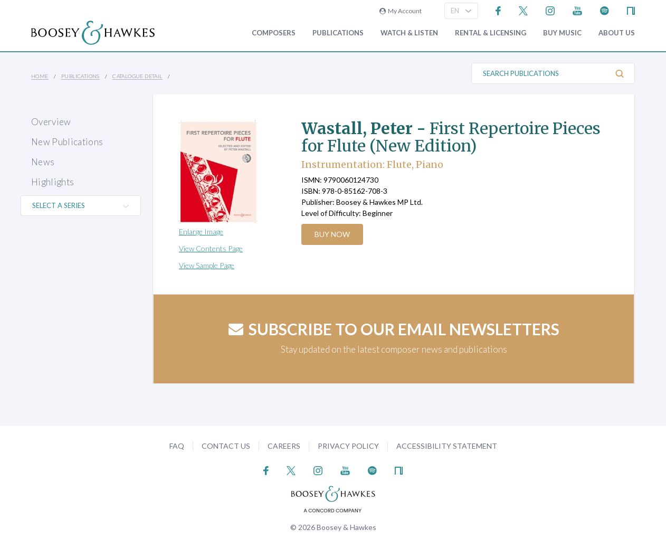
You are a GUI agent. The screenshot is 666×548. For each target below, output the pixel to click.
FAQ (176, 445)
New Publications (67, 141)
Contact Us (226, 445)
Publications (338, 33)
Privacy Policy (348, 445)
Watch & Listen (409, 33)
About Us (616, 33)
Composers (274, 33)
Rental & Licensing (490, 33)
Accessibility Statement (446, 445)
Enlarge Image (201, 231)
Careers (284, 445)
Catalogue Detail (137, 76)
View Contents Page (211, 248)
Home (40, 76)
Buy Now (332, 234)
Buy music (562, 33)
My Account (400, 11)
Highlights (52, 181)
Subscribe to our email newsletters (394, 328)
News (42, 161)
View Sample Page (206, 265)
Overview (51, 121)
